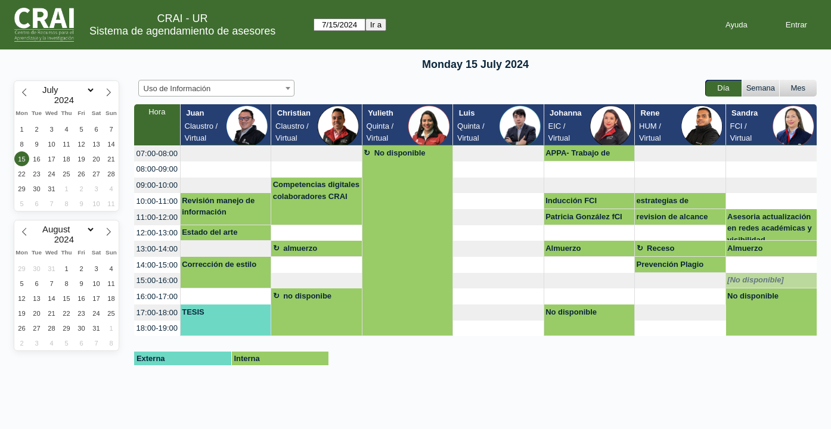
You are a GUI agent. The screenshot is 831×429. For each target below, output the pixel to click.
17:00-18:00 (157, 312)
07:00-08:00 (157, 153)
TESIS (193, 311)
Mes (798, 87)
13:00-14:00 (157, 248)
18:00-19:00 (157, 328)
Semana (760, 87)
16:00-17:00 (157, 296)
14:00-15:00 (157, 264)
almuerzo (300, 248)
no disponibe (307, 295)
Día (723, 87)
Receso (660, 248)
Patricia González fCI (583, 216)
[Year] (67, 100)
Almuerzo (563, 248)
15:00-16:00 (157, 280)
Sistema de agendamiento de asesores (182, 31)
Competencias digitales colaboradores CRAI (316, 190)
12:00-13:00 (157, 232)
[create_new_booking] (226, 153)
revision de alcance (672, 216)
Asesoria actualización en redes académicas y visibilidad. (769, 226)
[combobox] (216, 88)
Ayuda (736, 24)
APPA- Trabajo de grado (577, 154)
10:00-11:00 (157, 201)
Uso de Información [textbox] (177, 88)
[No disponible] (755, 279)
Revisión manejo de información (218, 206)
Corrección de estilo (219, 264)
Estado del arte (209, 232)
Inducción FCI (571, 200)
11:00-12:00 (157, 217)
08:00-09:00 (157, 168)
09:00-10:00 (157, 185)
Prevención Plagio (670, 264)
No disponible (400, 152)
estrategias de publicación (663, 202)
